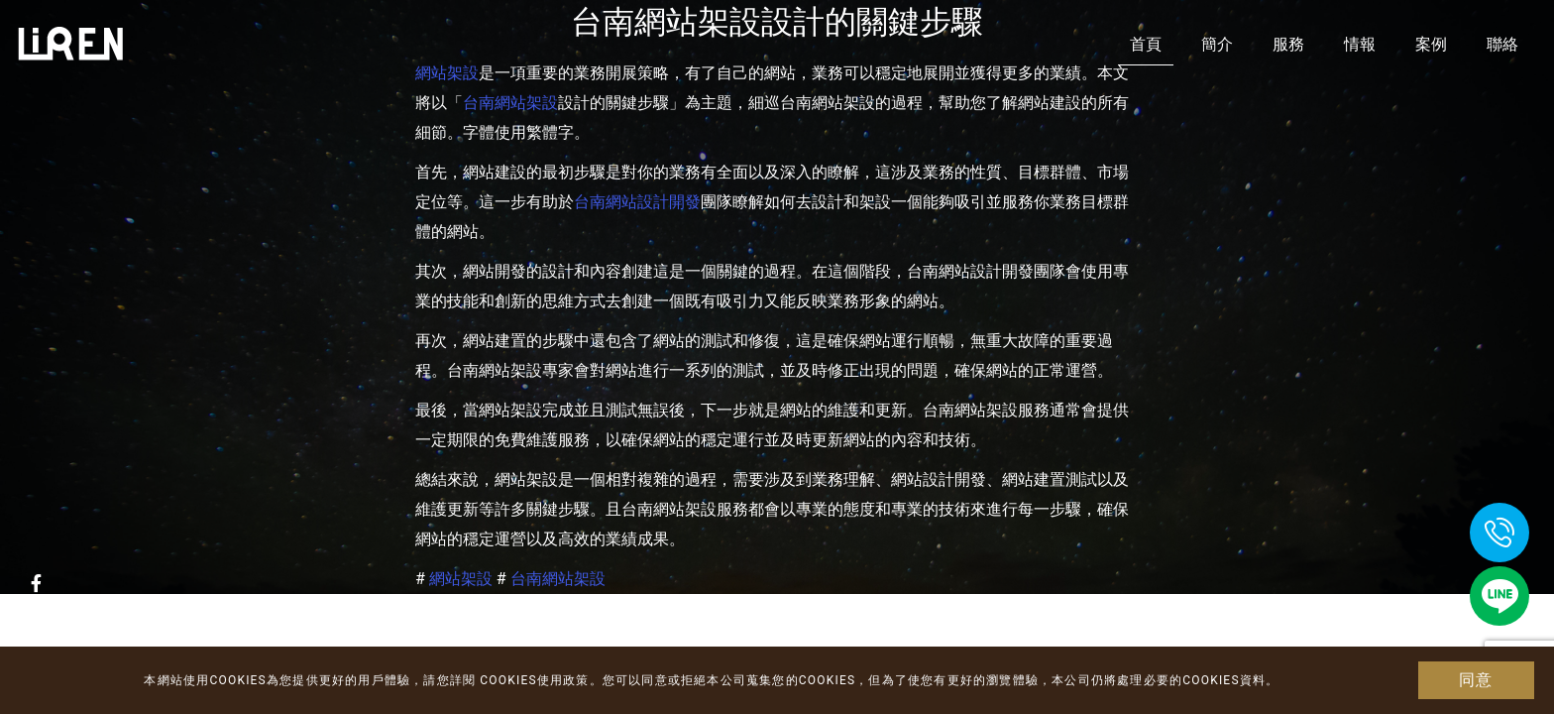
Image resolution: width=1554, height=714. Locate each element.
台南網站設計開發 (637, 201)
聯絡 (1502, 44)
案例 (1431, 44)
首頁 (1146, 44)
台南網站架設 (510, 102)
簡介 (1217, 44)
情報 (1360, 44)
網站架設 (461, 578)
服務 (1288, 44)
